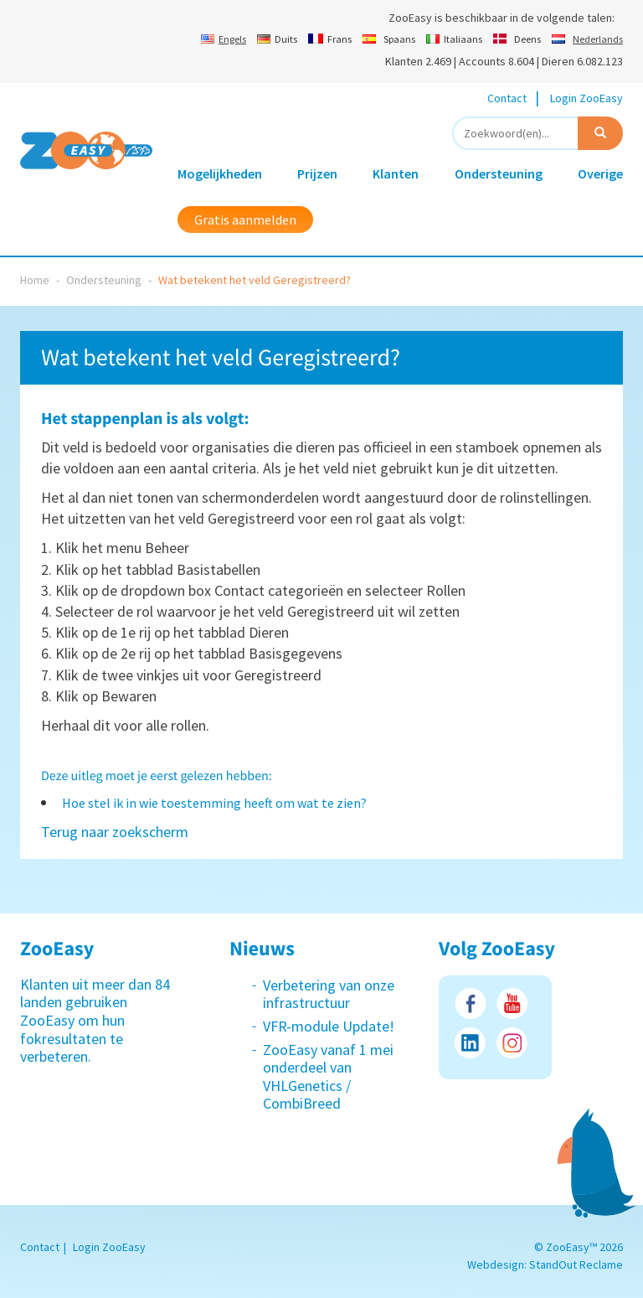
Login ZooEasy (586, 98)
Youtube (511, 1003)
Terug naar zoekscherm (114, 831)
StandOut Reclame (576, 1264)
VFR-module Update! (328, 1026)
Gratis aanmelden (245, 219)
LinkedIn (470, 1042)
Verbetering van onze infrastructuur (328, 994)
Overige (600, 173)
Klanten (396, 173)
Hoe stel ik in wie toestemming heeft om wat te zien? (214, 802)
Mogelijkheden (219, 173)
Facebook (470, 1003)
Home (34, 279)
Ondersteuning (499, 173)
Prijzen (317, 173)
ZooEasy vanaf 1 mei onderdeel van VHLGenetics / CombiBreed (328, 1077)
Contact (507, 98)
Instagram (511, 1042)
